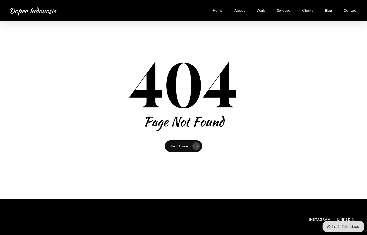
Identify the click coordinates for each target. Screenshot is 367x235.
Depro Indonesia (32, 10)
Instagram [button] (320, 219)
